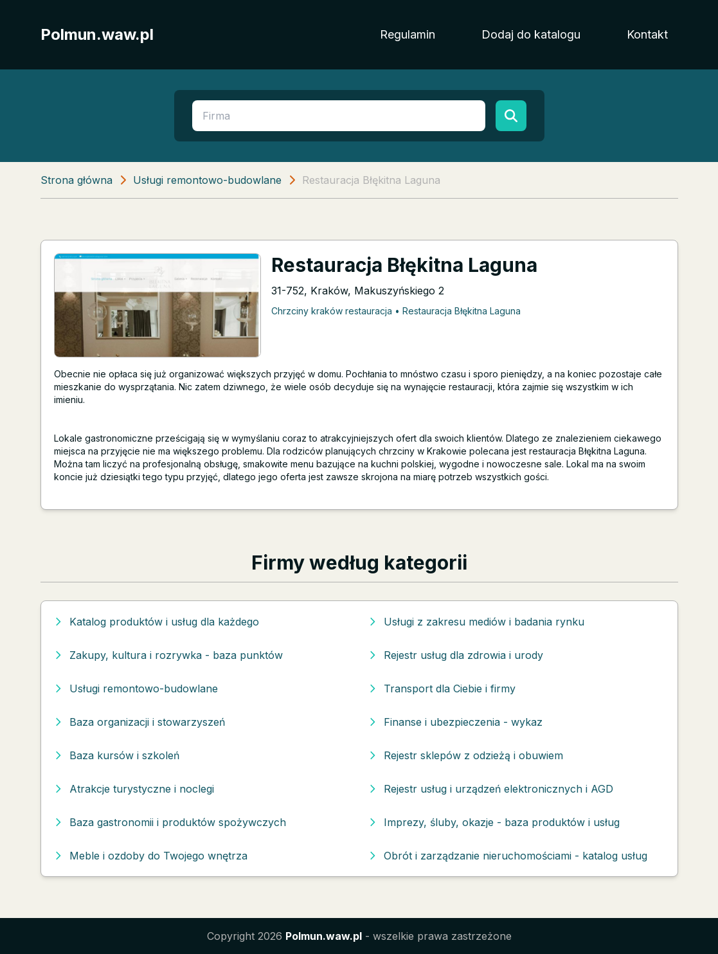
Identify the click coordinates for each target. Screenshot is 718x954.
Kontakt (647, 34)
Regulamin (407, 34)
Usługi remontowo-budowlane (207, 180)
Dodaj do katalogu (530, 34)
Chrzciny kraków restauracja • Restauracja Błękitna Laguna (396, 310)
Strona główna (76, 180)
